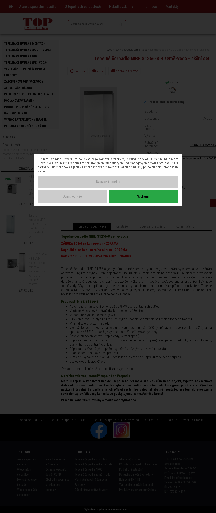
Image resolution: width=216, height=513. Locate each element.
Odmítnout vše (72, 196)
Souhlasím (143, 196)
